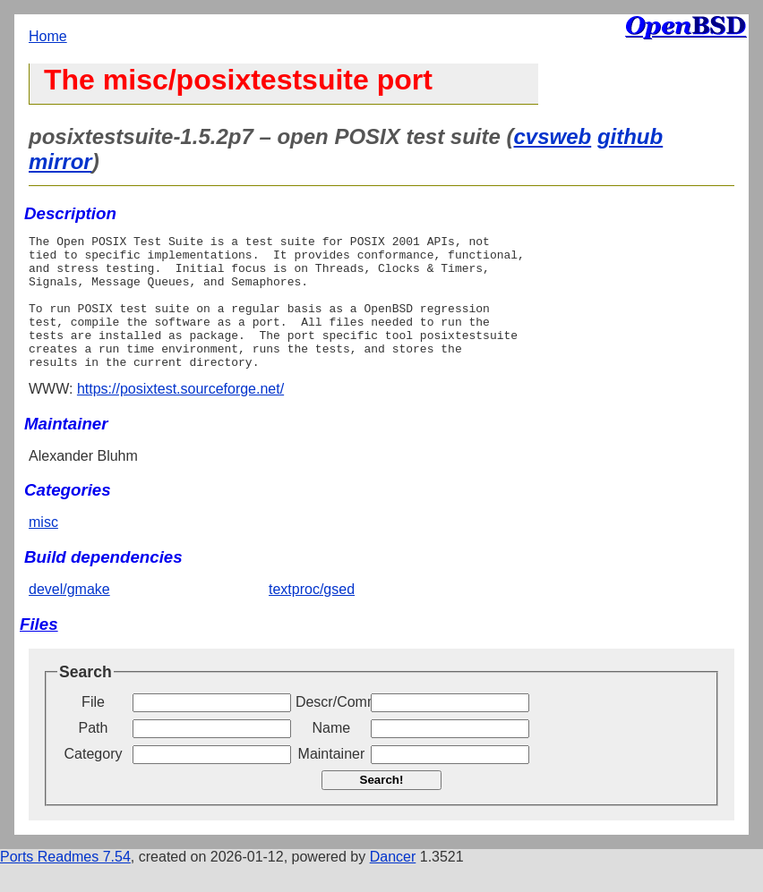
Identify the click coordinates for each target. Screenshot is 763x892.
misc (43, 548)
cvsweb (553, 136)
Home (48, 36)
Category (93, 780)
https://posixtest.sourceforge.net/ (180, 415)
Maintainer (331, 780)
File (93, 728)
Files (39, 650)
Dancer (393, 883)
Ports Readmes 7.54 (65, 883)
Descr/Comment (331, 728)
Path (93, 754)
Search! (382, 806)
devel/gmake (69, 616)
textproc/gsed (312, 616)
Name (332, 754)
